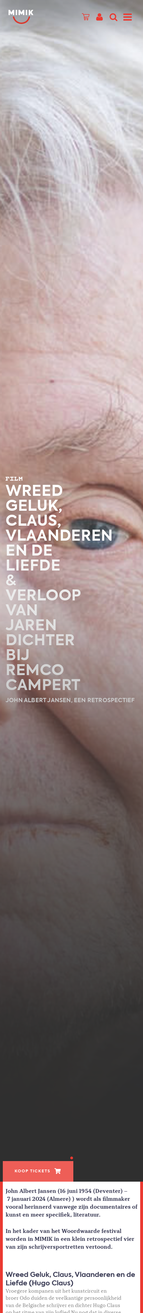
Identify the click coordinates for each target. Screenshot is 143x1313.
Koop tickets (32, 1171)
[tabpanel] (71, 591)
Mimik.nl (30, 17)
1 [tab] (71, 1158)
